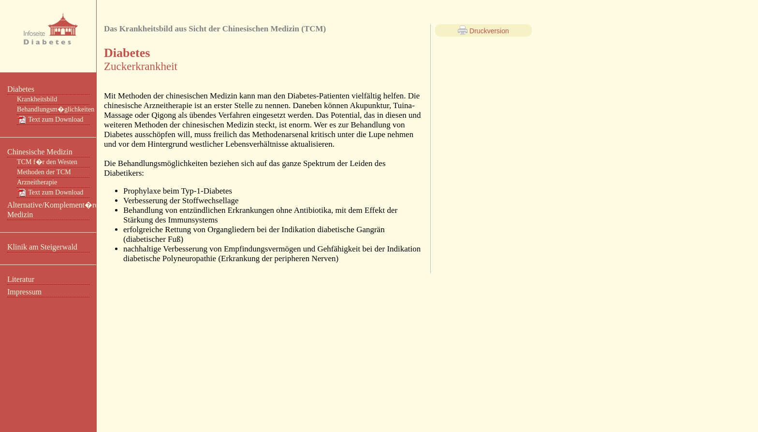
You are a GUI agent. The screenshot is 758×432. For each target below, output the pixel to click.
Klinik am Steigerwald (42, 247)
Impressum (24, 292)
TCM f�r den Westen (47, 162)
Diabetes (20, 89)
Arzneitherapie (37, 182)
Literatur (20, 279)
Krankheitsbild (37, 99)
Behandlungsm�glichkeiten (53, 109)
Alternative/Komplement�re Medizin (48, 210)
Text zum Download (50, 120)
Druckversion (483, 30)
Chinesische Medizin (40, 152)
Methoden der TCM (44, 172)
